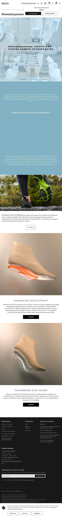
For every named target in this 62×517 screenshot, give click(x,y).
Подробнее (37, 513)
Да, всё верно (33, 13)
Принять (25, 513)
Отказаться (13, 513)
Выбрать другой (50, 13)
